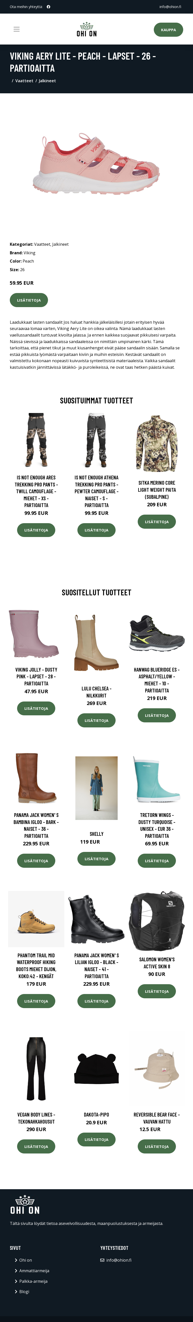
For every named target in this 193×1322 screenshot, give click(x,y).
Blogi (24, 1291)
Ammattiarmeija (34, 1270)
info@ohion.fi (170, 6)
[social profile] (48, 7)
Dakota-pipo (96, 1114)
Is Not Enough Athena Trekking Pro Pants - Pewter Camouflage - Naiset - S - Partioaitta (97, 491)
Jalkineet (47, 81)
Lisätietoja (29, 300)
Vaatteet (24, 81)
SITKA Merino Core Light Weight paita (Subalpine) (157, 489)
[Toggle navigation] (16, 29)
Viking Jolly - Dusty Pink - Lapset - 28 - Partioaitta (36, 676)
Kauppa (168, 29)
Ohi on (25, 1260)
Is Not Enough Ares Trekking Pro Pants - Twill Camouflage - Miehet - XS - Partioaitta (36, 491)
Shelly (97, 834)
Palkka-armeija (33, 1281)
